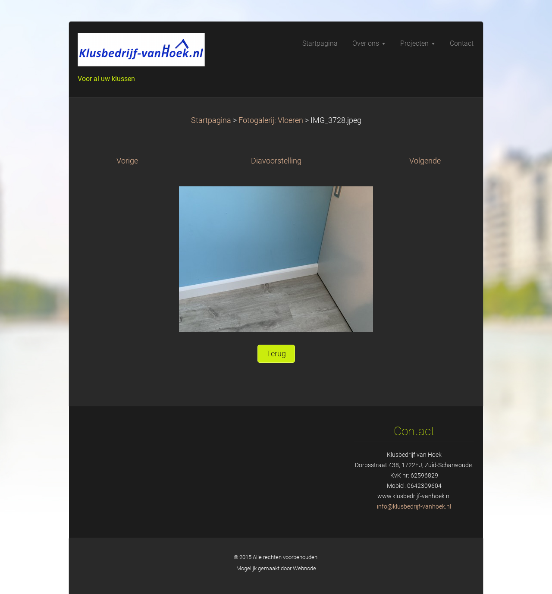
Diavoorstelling (276, 161)
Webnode (304, 568)
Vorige (127, 161)
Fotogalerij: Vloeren (270, 120)
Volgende (425, 161)
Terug (276, 353)
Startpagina (211, 120)
